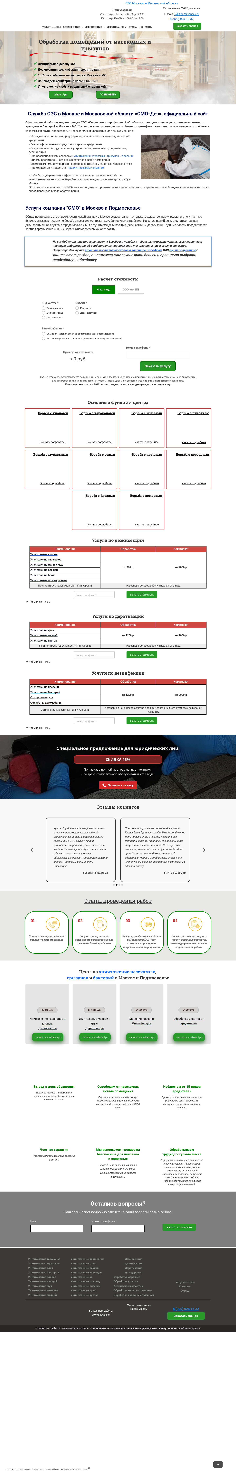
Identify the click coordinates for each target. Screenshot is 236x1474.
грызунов (78, 977)
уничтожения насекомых (90, 156)
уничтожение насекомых (127, 971)
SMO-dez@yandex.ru (186, 14)
